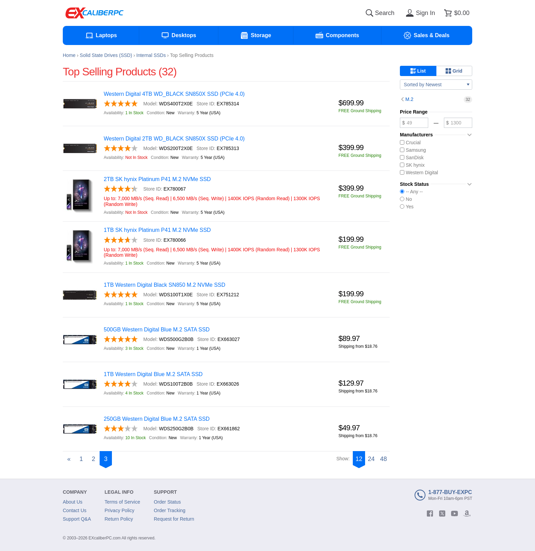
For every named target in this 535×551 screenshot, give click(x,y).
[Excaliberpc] (95, 13)
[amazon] (466, 513)
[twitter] (442, 513)
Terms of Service (122, 502)
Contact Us (74, 510)
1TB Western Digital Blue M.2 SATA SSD (153, 374)
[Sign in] (419, 13)
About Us (73, 502)
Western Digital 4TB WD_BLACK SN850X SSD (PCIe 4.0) (174, 94)
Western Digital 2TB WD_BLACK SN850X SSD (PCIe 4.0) (174, 139)
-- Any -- (411, 191)
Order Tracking (170, 510)
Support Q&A (77, 519)
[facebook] (429, 513)
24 (371, 459)
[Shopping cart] (455, 13)
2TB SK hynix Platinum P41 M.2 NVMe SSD (157, 179)
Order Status (167, 502)
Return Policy (119, 519)
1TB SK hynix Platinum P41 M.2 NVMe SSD (157, 230)
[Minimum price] (414, 123)
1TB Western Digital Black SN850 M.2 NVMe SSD (164, 285)
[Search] (369, 13)
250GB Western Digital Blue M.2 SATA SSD (156, 419)
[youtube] (454, 513)
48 (383, 459)
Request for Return (174, 519)
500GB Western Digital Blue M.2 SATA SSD (156, 329)
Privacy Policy (119, 510)
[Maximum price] (458, 123)
